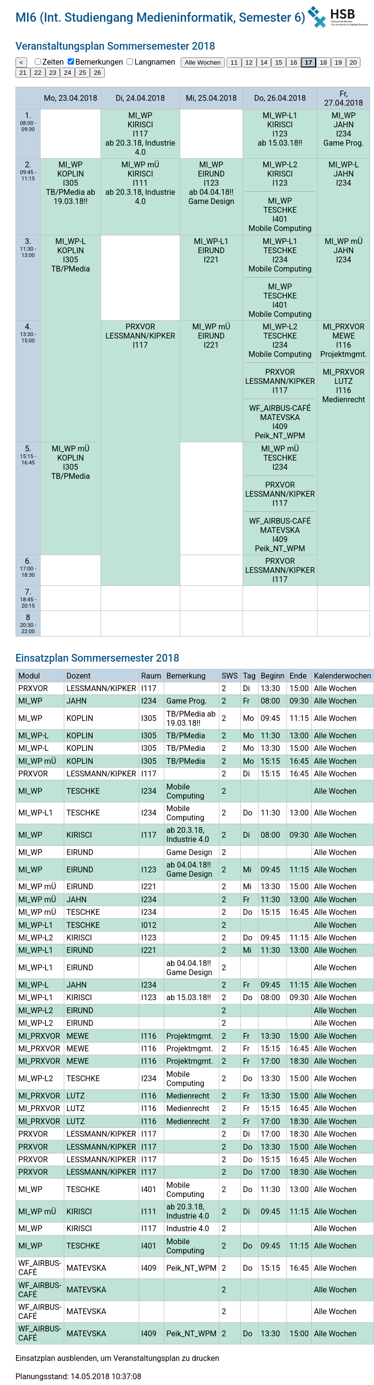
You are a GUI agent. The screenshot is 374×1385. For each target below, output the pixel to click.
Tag (249, 675)
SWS (230, 675)
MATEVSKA (280, 417)
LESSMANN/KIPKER (140, 335)
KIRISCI (140, 124)
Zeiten (53, 62)
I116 (343, 345)
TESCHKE (280, 210)
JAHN (343, 124)
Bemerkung (185, 675)
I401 (280, 219)
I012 (148, 925)
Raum (151, 675)
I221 (211, 259)
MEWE (343, 335)
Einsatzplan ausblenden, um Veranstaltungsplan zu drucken (117, 1358)
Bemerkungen (99, 62)
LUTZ (343, 381)
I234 (343, 133)
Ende (297, 675)
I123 (280, 133)
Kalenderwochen (343, 675)
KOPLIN (70, 173)
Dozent (79, 675)
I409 (280, 426)
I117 (140, 133)
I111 (140, 183)
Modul (29, 675)
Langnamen (154, 62)
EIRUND (211, 173)
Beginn (273, 675)
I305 (70, 183)
